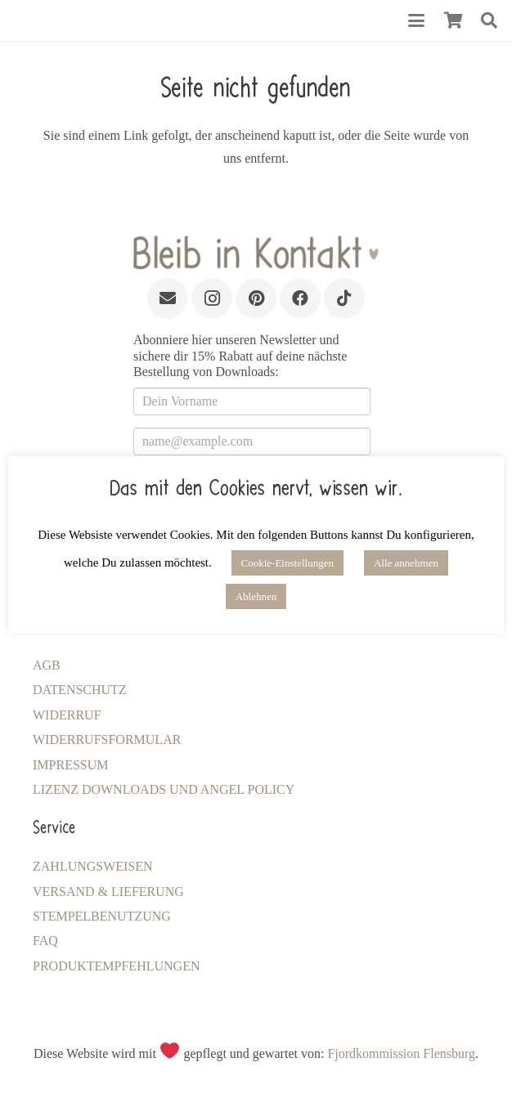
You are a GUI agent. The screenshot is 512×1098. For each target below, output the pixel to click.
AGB (47, 665)
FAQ (45, 941)
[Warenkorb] (453, 20)
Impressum (70, 765)
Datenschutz (80, 690)
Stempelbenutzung (102, 916)
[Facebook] (300, 298)
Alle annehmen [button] (406, 563)
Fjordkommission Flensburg (401, 1053)
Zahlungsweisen (93, 866)
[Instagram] (211, 298)
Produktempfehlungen (116, 966)
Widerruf (67, 715)
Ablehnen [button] (256, 596)
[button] (416, 20)
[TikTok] (344, 298)
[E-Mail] (167, 298)
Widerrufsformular (107, 739)
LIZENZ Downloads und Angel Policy (163, 789)
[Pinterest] (256, 298)
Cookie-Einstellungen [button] (287, 563)
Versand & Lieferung (108, 892)
